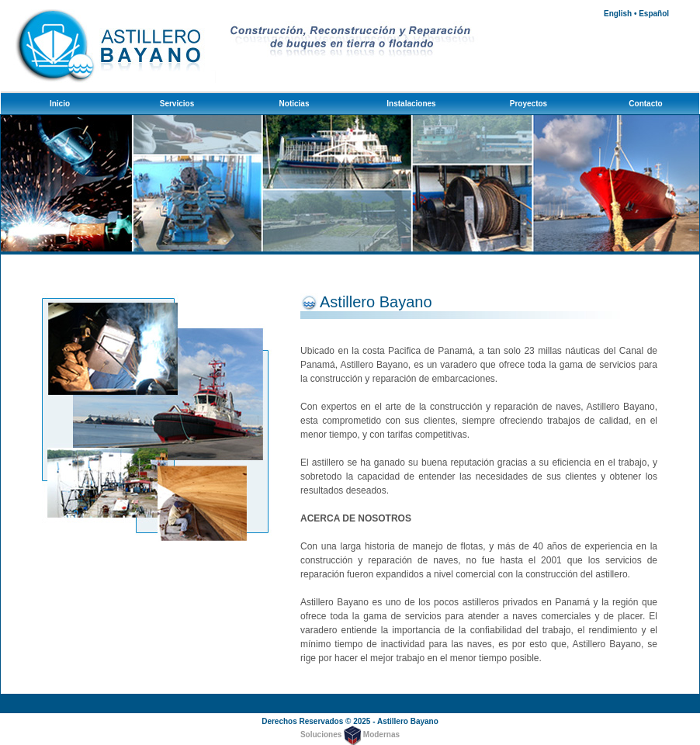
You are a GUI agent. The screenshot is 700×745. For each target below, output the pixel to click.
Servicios (177, 103)
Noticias (294, 103)
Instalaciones (410, 103)
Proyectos (528, 103)
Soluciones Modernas (350, 734)
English (618, 13)
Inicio (60, 103)
